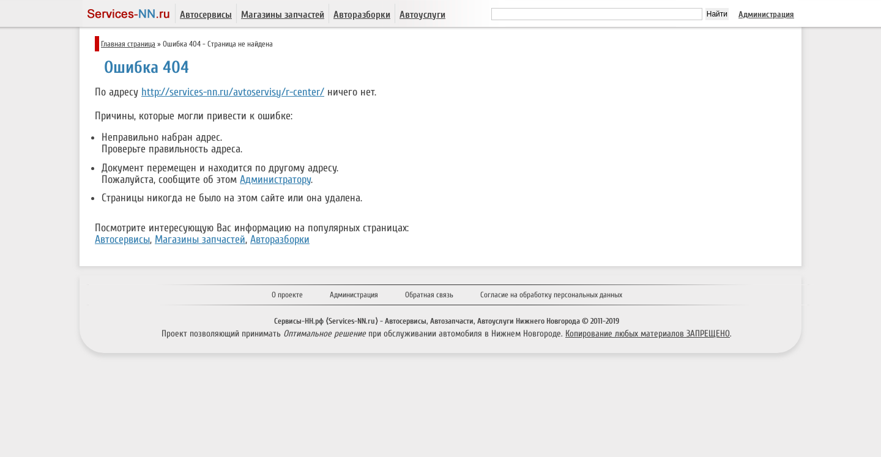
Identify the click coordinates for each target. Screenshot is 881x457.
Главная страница (128, 43)
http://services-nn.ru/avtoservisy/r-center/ (232, 92)
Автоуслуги (422, 14)
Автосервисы (206, 14)
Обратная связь (429, 294)
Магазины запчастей (282, 14)
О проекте (287, 294)
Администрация (766, 14)
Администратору (275, 179)
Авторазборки (361, 14)
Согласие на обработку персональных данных (551, 294)
